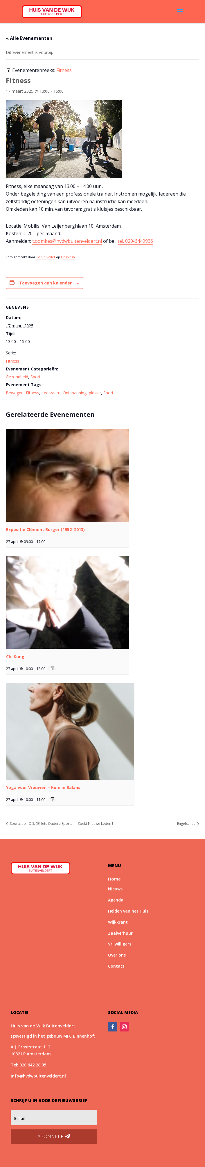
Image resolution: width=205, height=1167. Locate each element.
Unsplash (68, 257)
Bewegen (15, 393)
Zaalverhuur (120, 933)
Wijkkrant (118, 922)
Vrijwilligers (119, 944)
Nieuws (115, 889)
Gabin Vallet (45, 257)
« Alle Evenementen (29, 38)
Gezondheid (17, 376)
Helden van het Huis (128, 911)
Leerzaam (51, 393)
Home (114, 879)
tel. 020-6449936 (135, 241)
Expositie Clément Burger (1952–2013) (45, 529)
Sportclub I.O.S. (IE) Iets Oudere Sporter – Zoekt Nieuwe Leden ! (61, 823)
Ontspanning (75, 393)
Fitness (12, 361)
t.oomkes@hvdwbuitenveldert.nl (67, 241)
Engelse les (186, 823)
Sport (35, 376)
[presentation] (67, 475)
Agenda (115, 900)
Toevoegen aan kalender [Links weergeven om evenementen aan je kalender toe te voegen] (45, 283)
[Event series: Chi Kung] (52, 668)
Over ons (117, 955)
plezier (95, 393)
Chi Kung (15, 656)
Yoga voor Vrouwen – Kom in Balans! (44, 787)
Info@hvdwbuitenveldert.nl (38, 1076)
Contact (116, 966)
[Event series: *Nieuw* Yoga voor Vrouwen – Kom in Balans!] (52, 799)
